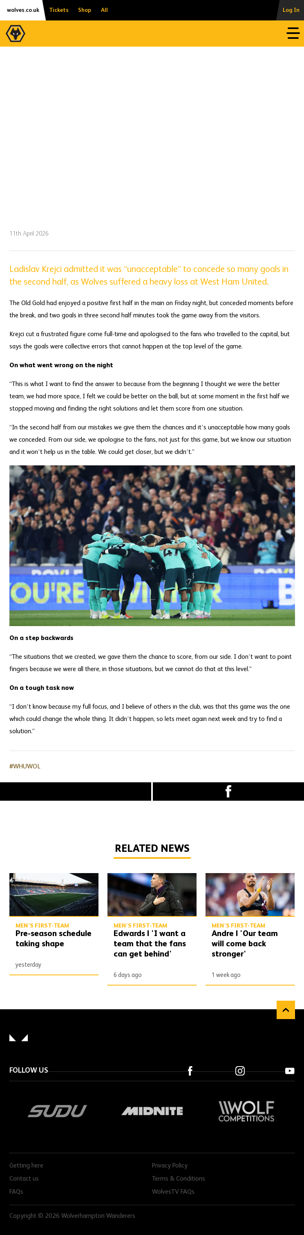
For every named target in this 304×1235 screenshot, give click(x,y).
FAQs (16, 1192)
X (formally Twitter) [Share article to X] (75, 791)
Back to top (286, 1010)
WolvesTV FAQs (173, 1192)
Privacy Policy (170, 1166)
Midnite (152, 1111)
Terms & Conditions (178, 1179)
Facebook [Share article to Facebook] (228, 791)
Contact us (24, 1179)
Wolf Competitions (246, 1111)
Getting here (26, 1166)
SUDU (58, 1111)
